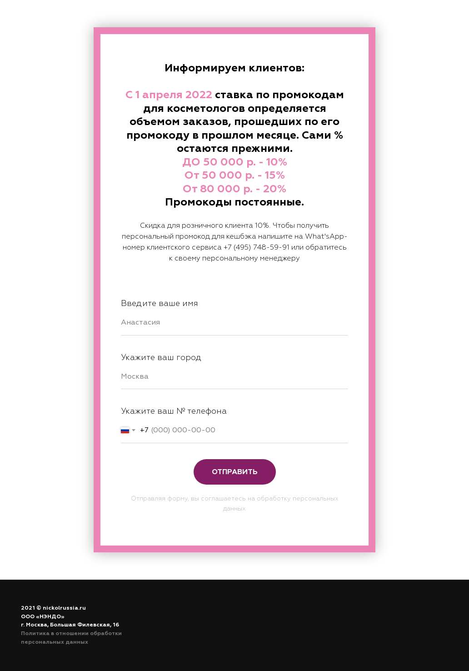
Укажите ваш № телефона (174, 411)
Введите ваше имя (159, 303)
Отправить (235, 471)
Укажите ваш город (161, 357)
